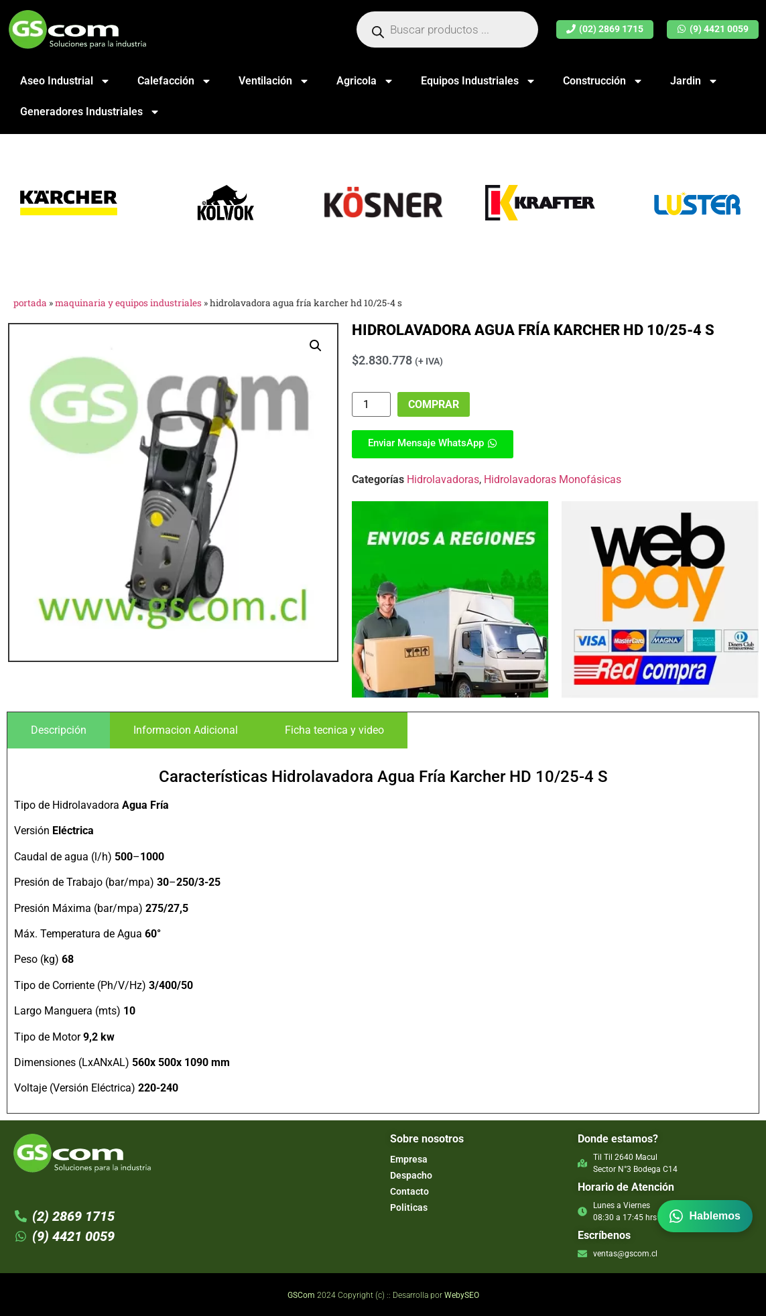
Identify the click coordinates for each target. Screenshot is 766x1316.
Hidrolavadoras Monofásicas (552, 479)
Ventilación (274, 81)
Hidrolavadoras (443, 479)
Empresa (409, 1159)
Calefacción (174, 81)
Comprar (433, 404)
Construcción (603, 81)
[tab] (58, 730)
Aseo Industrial (65, 81)
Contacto (409, 1191)
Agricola (365, 81)
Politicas (409, 1207)
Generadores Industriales (90, 112)
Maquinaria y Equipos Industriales (128, 303)
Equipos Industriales (478, 81)
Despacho (411, 1175)
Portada (30, 303)
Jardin (694, 81)
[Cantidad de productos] (371, 404)
